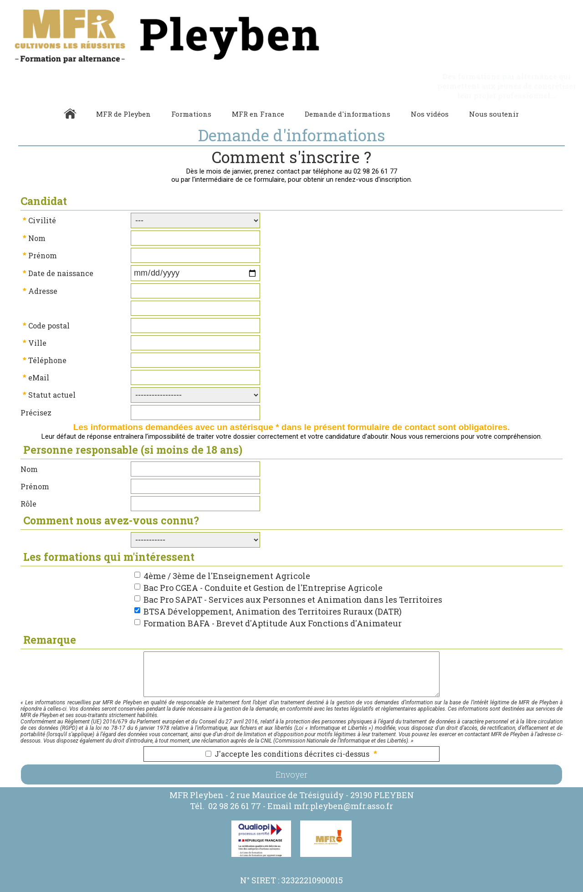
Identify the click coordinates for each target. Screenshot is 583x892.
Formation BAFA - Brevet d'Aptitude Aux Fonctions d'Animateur (272, 604)
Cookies (314, 888)
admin (460, 888)
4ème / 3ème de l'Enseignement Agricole (226, 556)
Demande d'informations (347, 94)
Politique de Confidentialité (270, 888)
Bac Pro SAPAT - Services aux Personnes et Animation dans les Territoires (292, 580)
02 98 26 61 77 (234, 786)
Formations (191, 94)
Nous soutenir (494, 94)
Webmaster (346, 888)
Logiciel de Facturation (420, 888)
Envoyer (291, 755)
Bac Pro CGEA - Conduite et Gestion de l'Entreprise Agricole (263, 568)
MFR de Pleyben (123, 94)
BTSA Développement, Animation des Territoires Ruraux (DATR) (272, 592)
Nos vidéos (430, 94)
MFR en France (258, 94)
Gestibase (376, 888)
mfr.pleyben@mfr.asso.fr (343, 786)
